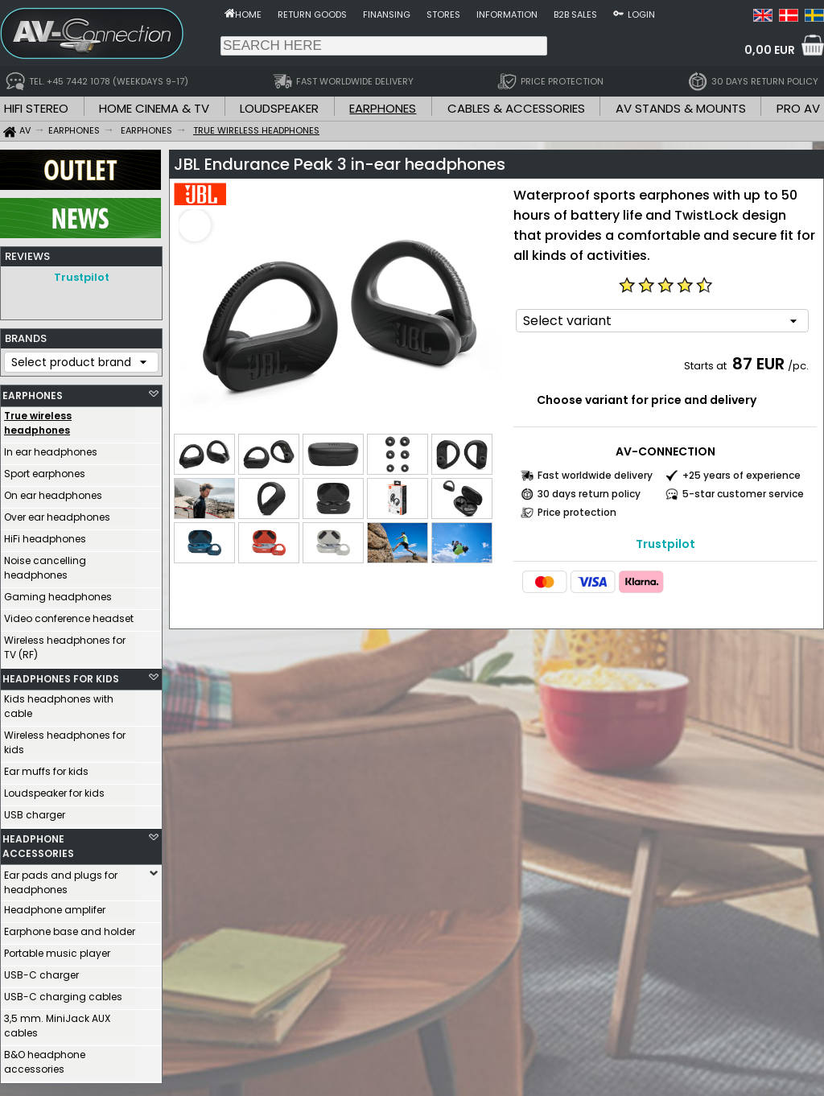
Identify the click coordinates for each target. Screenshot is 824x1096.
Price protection (577, 512)
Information (507, 14)
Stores (443, 14)
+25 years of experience (741, 475)
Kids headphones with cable (58, 702)
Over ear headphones (57, 513)
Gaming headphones (58, 593)
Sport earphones (44, 469)
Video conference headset (69, 614)
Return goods (312, 14)
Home (248, 14)
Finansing (386, 14)
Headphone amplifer (54, 906)
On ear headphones (53, 491)
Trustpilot (81, 277)
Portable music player (57, 949)
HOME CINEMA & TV (154, 108)
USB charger (34, 811)
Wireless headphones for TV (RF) (65, 643)
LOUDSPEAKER (279, 108)
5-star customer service (743, 494)
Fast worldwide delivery (595, 475)
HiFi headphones (45, 535)
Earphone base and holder (69, 927)
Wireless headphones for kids (65, 738)
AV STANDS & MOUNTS (681, 108)
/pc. (798, 365)
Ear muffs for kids (46, 767)
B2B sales (575, 14)
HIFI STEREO (36, 108)
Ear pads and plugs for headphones (60, 878)
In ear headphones (50, 448)
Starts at (706, 365)
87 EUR (758, 363)
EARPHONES (382, 108)
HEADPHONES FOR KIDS (60, 675)
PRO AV (798, 108)
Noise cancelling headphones (45, 564)
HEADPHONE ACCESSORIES (38, 842)
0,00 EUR (769, 50)
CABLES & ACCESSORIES (516, 108)
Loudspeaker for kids (54, 789)
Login (641, 14)
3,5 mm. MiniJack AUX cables (57, 1021)
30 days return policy (589, 494)
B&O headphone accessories (44, 1058)
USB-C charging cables (63, 992)
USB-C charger (41, 971)
